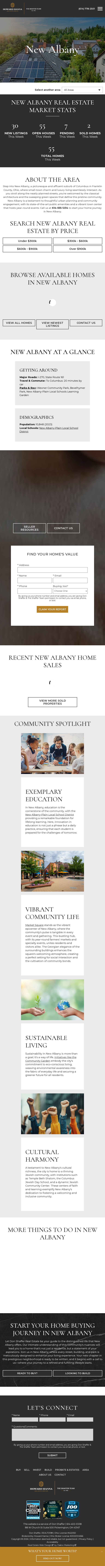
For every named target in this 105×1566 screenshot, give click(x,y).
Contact (60, 1475)
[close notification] (102, 1549)
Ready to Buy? (27, 1373)
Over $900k (77, 249)
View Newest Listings (52, 324)
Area (85, 1470)
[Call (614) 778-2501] (86, 8)
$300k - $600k (77, 241)
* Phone (22, 586)
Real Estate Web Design (40, 1545)
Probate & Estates (67, 1470)
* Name (22, 575)
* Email (57, 575)
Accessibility (52, 1542)
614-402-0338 (74, 1524)
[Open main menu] (100, 8)
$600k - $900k (27, 249)
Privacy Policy (85, 1539)
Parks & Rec (28, 387)
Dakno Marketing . (67, 1545)
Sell (27, 1470)
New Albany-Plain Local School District (49, 814)
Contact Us (86, 322)
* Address (23, 565)
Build (48, 1470)
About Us (45, 1475)
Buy (18, 1470)
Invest (37, 1470)
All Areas (69, 90)
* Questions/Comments (24, 1426)
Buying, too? (60, 586)
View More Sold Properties (52, 702)
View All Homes (19, 322)
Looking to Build (77, 1373)
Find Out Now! (52, 1558)
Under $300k (27, 241)
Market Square (34, 925)
